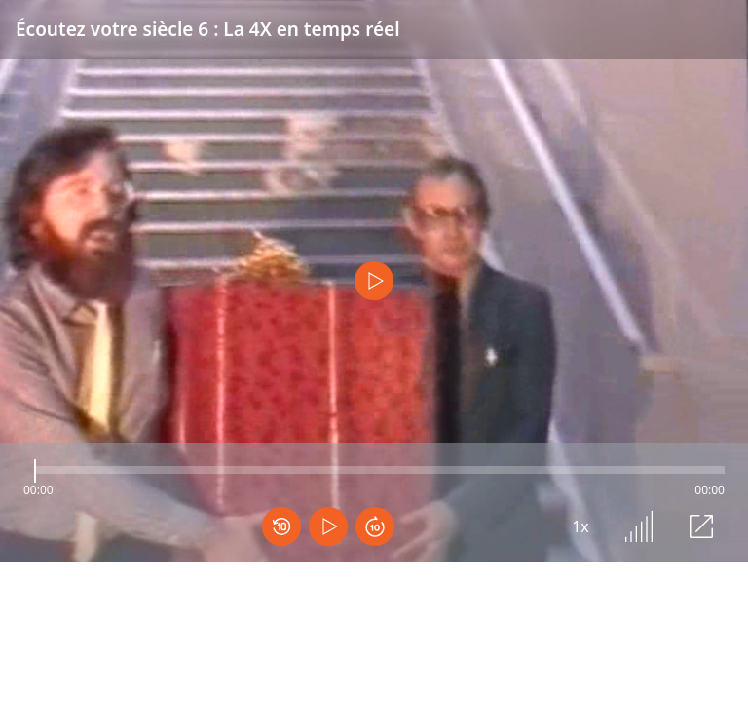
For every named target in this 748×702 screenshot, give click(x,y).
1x (580, 526)
